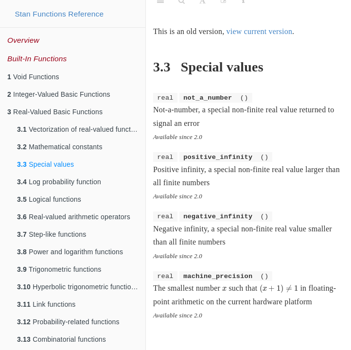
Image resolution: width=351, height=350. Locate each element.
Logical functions (49, 199)
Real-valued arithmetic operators (73, 217)
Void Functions (33, 77)
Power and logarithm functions (70, 252)
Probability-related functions (68, 322)
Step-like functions (51, 234)
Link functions (46, 304)
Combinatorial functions (61, 339)
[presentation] (224, 289)
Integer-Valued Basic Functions (58, 94)
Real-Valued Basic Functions (55, 112)
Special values (45, 164)
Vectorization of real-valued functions (80, 129)
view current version (260, 31)
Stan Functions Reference (59, 14)
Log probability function (59, 182)
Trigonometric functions (59, 269)
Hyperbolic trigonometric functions (78, 287)
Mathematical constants (60, 147)
